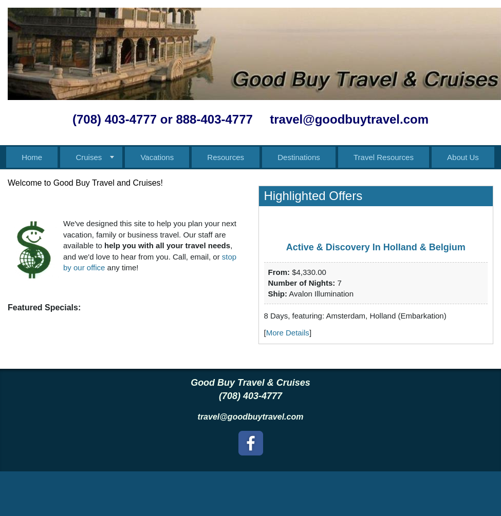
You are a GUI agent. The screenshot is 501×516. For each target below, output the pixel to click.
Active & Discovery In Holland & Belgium (376, 247)
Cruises (89, 157)
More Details (287, 332)
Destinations (298, 157)
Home (32, 157)
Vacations (157, 157)
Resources (225, 157)
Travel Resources (384, 157)
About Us (463, 157)
